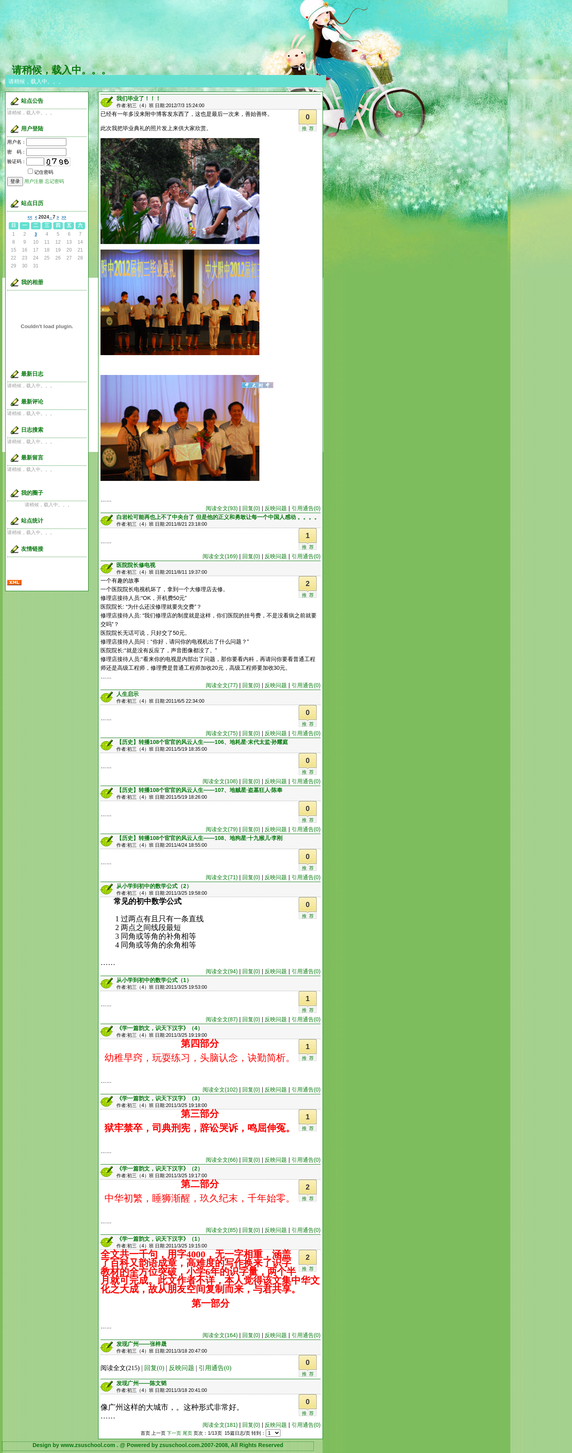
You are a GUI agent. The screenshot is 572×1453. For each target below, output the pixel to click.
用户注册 (33, 181)
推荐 (309, 128)
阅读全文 (222, 508)
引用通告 (306, 508)
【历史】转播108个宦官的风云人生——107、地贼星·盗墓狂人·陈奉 (199, 790)
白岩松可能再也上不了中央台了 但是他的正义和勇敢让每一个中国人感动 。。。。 (218, 517)
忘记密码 (54, 181)
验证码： (25, 161)
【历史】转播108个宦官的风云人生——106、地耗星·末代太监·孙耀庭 (202, 742)
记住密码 (40, 172)
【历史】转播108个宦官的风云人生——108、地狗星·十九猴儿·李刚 (199, 838)
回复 (251, 508)
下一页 (174, 1433)
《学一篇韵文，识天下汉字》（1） (159, 1239)
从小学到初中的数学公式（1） (154, 980)
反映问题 (276, 508)
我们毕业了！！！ (138, 98)
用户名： (36, 142)
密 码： (36, 152)
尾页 (187, 1433)
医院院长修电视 (135, 565)
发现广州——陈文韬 (141, 1383)
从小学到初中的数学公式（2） (154, 886)
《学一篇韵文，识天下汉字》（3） (159, 1098)
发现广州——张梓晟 (141, 1344)
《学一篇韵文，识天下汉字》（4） (159, 1028)
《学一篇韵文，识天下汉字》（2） (159, 1168)
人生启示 (127, 694)
